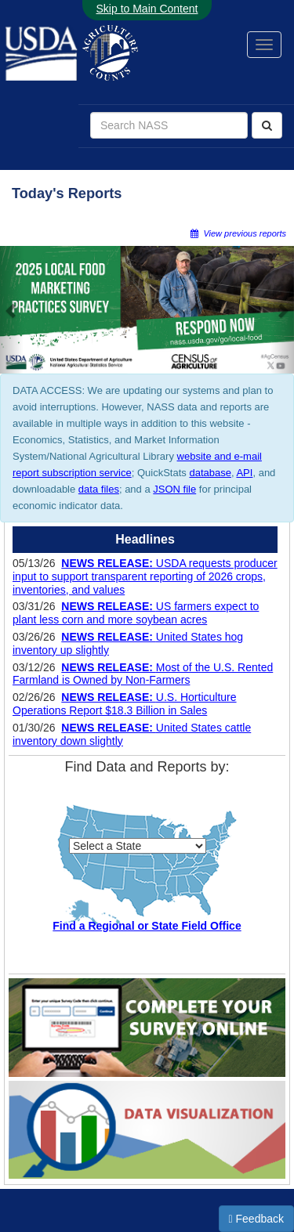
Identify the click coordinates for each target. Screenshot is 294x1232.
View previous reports (238, 233)
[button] (12, 310)
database (210, 473)
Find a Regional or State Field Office (147, 925)
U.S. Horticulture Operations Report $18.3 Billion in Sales (125, 704)
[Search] (267, 125)
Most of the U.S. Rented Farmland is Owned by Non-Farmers (143, 674)
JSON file (174, 489)
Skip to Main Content (147, 8)
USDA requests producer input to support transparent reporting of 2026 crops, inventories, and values (145, 576)
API (244, 473)
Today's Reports (67, 193)
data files (98, 489)
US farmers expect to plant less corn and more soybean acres (136, 613)
